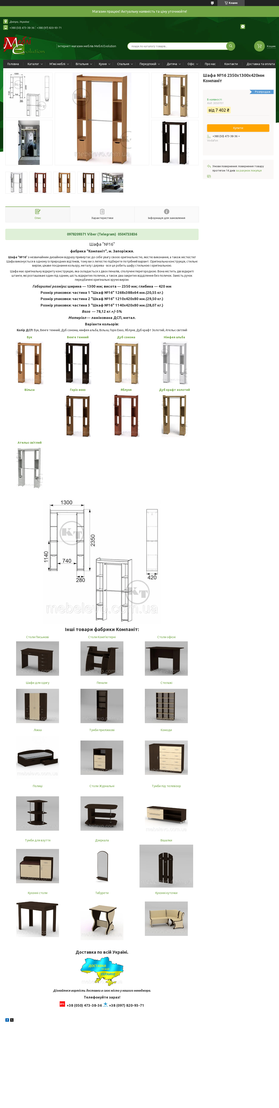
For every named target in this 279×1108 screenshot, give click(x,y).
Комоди (166, 730)
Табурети (102, 893)
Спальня (123, 63)
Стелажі (166, 683)
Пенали (102, 683)
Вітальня (82, 63)
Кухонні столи (37, 893)
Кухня (103, 63)
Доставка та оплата (261, 63)
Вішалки (166, 840)
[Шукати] (230, 46)
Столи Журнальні (101, 786)
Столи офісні (166, 637)
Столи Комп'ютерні (102, 637)
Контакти (231, 63)
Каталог (33, 63)
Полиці (37, 786)
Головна (13, 63)
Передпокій (148, 63)
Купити (238, 128)
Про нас (210, 63)
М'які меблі (57, 63)
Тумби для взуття (37, 840)
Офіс (191, 63)
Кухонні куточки (166, 893)
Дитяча (172, 63)
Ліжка (38, 730)
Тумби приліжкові (102, 730)
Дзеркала (102, 840)
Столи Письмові (37, 637)
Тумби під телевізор (166, 786)
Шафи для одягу (37, 683)
